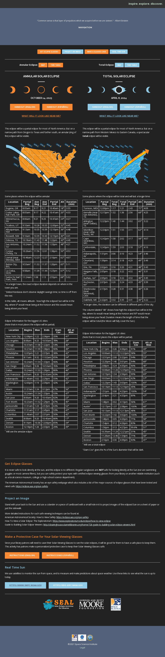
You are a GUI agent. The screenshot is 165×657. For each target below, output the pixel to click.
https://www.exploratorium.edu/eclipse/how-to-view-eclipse (82, 520)
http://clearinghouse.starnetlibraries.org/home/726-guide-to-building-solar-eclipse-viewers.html (89, 524)
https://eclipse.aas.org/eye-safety (32, 486)
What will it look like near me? (41, 115)
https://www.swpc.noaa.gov (25, 585)
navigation (84, 27)
